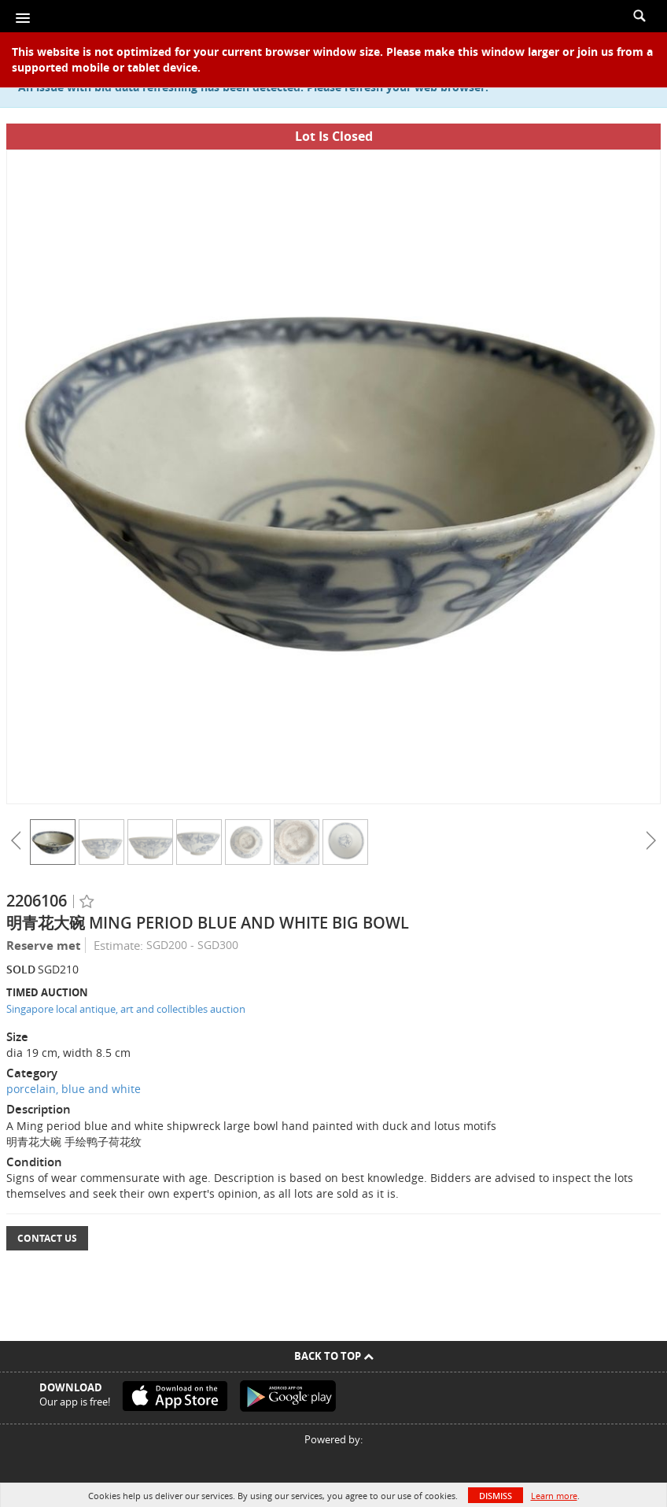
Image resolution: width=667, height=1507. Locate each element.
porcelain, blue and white (73, 1088)
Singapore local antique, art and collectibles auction (125, 1009)
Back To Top (334, 1356)
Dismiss (495, 1495)
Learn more (554, 1495)
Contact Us (47, 1238)
